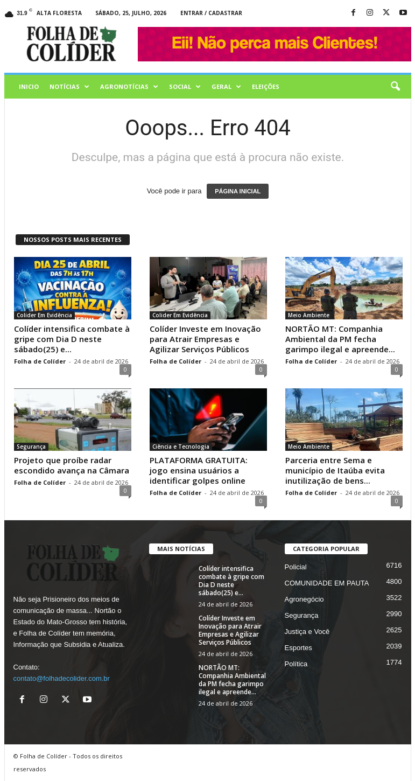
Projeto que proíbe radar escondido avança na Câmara (71, 465)
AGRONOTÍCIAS (129, 87)
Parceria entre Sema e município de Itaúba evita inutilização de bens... (335, 470)
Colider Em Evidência (44, 315)
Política (296, 664)
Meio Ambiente (308, 315)
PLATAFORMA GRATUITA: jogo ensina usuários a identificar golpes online (199, 470)
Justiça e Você (307, 631)
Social (185, 87)
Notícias (69, 87)
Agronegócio (304, 599)
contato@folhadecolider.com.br (61, 678)
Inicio (29, 86)
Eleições (265, 86)
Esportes (298, 648)
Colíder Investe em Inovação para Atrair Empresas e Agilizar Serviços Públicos (205, 338)
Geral (226, 87)
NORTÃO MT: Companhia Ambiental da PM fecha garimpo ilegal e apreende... (340, 338)
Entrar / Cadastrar (211, 13)
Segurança (31, 446)
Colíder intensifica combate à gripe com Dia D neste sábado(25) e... (72, 338)
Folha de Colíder (40, 361)
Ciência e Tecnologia (180, 446)
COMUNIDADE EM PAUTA (327, 583)
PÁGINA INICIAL (238, 191)
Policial (296, 567)
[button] (395, 87)
